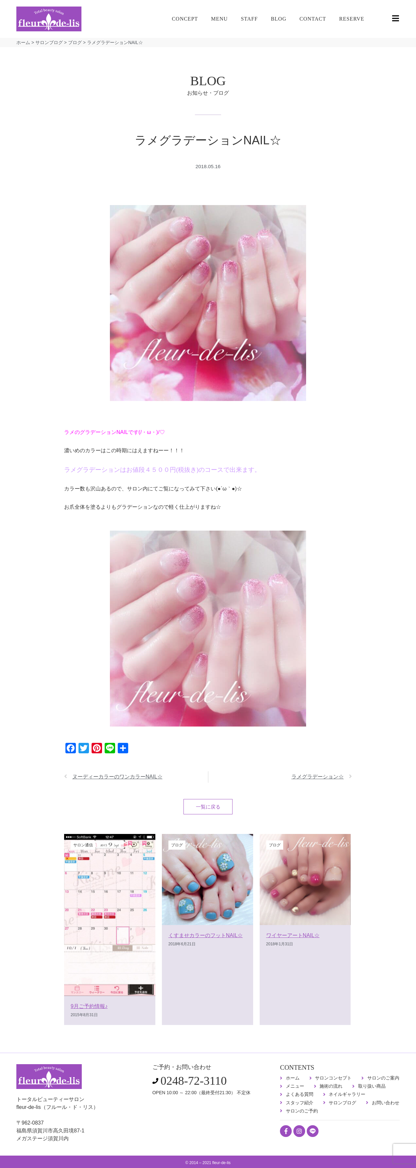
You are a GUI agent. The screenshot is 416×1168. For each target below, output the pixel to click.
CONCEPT (185, 19)
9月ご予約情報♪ (89, 1008)
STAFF (249, 19)
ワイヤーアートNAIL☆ (293, 937)
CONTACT (313, 19)
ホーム (23, 42)
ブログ (75, 42)
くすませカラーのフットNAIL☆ (205, 937)
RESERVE (351, 19)
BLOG (278, 19)
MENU (219, 19)
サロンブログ (49, 42)
